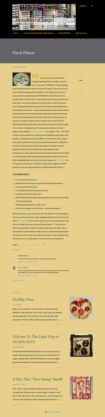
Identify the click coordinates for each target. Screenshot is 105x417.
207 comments (23, 367)
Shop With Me (63, 33)
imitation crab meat (38, 131)
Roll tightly (22, 221)
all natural (82, 83)
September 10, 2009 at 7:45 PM (28, 275)
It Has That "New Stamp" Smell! (38, 379)
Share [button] (81, 74)
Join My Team (79, 33)
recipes (81, 91)
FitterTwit (21, 267)
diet (80, 86)
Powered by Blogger (52, 412)
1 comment (22, 325)
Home (14, 33)
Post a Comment (18, 280)
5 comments (22, 404)
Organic (81, 88)
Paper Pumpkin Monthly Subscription (37, 33)
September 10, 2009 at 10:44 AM (28, 262)
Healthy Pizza (23, 299)
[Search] (83, 6)
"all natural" (61, 160)
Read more (59, 325)
